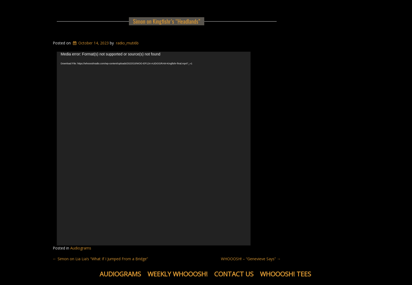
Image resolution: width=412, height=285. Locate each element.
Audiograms (80, 248)
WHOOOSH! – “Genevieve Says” (251, 258)
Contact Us (233, 273)
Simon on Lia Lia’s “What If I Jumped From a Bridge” (100, 258)
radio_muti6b (127, 42)
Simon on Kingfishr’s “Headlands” (166, 21)
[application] (154, 148)
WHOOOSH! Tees (285, 273)
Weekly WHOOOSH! (177, 273)
